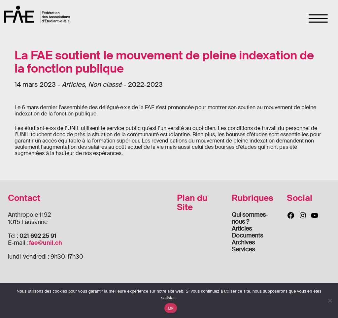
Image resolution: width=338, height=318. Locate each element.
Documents (247, 235)
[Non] (329, 300)
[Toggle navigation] (318, 18)
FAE (37, 14)
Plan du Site (192, 203)
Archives (243, 242)
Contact (24, 198)
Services (243, 249)
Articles (242, 228)
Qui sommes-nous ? (250, 218)
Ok (170, 308)
